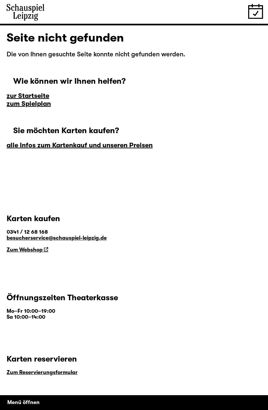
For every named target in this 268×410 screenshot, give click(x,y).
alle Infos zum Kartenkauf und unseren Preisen (80, 145)
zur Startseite (28, 96)
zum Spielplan (29, 103)
